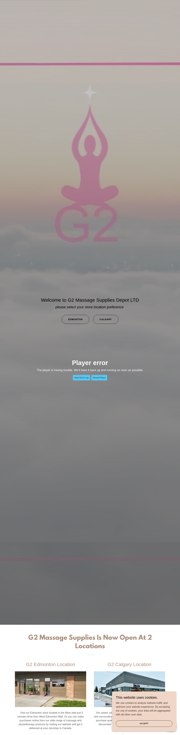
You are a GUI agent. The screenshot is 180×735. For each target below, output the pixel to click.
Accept (144, 723)
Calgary (106, 319)
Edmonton (75, 319)
